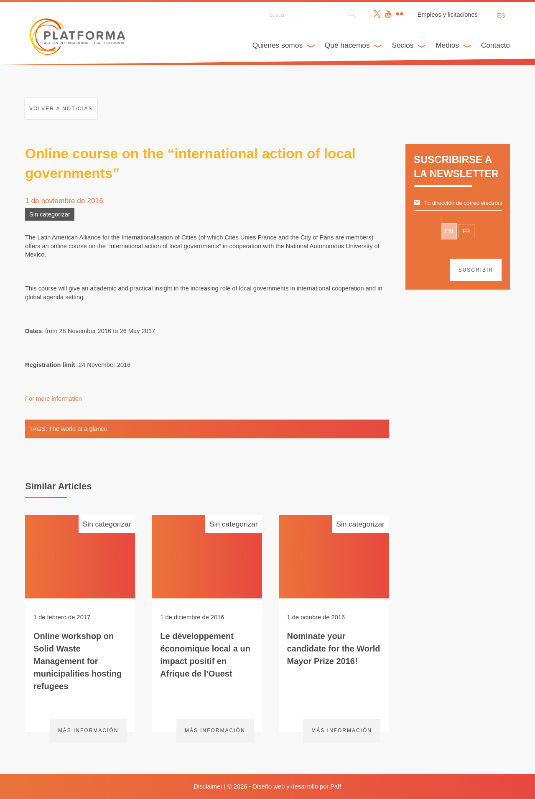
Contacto (495, 45)
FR (466, 231)
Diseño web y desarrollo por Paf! (297, 786)
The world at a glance (78, 428)
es (501, 15)
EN (449, 231)
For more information (53, 398)
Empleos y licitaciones (448, 14)
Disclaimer (208, 786)
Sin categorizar (49, 214)
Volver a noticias (61, 109)
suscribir (476, 270)
